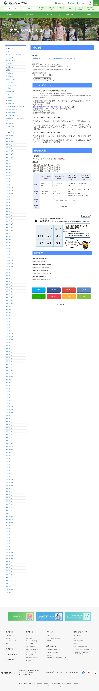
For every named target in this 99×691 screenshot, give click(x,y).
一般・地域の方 (80, 9)
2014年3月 (9, 507)
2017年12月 (9, 370)
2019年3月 (9, 324)
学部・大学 (49, 632)
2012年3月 (9, 580)
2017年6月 (9, 388)
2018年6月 (9, 352)
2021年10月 (9, 230)
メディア (9, 64)
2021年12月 (9, 224)
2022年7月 (9, 203)
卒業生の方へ (10, 73)
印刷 (84, 296)
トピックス (9, 58)
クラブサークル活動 (31, 652)
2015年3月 (9, 470)
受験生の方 (41, 9)
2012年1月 (9, 586)
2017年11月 (9, 373)
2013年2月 (9, 546)
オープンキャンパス (12, 9)
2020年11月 (9, 263)
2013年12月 (9, 516)
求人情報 (48, 655)
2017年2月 (9, 400)
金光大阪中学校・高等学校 (41, 683)
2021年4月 (9, 248)
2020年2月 (9, 291)
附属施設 (48, 641)
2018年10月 (9, 339)
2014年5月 (9, 501)
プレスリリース (11, 61)
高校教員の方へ (11, 127)
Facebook (54, 290)
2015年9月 (9, 452)
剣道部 (8, 70)
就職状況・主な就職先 (52, 652)
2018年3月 (9, 361)
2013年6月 (9, 534)
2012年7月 (9, 568)
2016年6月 (9, 425)
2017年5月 (9, 391)
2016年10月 (9, 412)
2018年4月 (9, 358)
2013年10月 (9, 522)
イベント (9, 51)
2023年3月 (9, 178)
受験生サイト (9, 638)
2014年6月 (9, 498)
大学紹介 (48, 635)
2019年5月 (9, 318)
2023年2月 (9, 181)
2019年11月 (9, 300)
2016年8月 (9, 419)
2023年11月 (9, 154)
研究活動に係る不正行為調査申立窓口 (83, 649)
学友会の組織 (29, 655)
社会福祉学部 (10, 103)
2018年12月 (9, 333)
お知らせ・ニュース (31, 635)
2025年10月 (9, 136)
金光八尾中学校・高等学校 (71, 683)
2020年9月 (9, 269)
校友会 (71, 9)
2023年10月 (9, 157)
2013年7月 (9, 531)
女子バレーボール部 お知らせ (15, 106)
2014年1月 (9, 513)
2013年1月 (9, 549)
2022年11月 (9, 190)
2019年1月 (9, 330)
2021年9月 (9, 233)
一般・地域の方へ (11, 654)
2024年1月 (9, 148)
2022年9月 (9, 196)
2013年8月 (9, 528)
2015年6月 (9, 461)
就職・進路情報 (51, 646)
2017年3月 (9, 397)
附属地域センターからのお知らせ (15, 119)
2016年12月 (9, 406)
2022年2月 (9, 218)
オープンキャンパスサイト (13, 641)
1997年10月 (9, 589)
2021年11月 (9, 227)
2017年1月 (9, 403)
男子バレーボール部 (12, 115)
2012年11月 (9, 556)
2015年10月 (9, 449)
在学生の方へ (10, 82)
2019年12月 (9, 297)
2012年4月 (9, 577)
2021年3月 (9, 251)
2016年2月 (9, 437)
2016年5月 (9, 428)
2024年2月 (9, 145)
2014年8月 (9, 492)
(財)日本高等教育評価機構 (53, 638)
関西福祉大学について (80, 632)
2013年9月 (9, 525)
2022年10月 (9, 193)
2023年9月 (9, 160)
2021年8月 (9, 236)
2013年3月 (9, 543)
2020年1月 (9, 294)
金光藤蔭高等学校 (56, 683)
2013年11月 (9, 519)
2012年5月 (9, 574)
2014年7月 (9, 495)
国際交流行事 (10, 91)
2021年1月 (9, 257)
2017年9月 (9, 379)
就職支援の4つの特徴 (51, 649)
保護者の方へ (10, 67)
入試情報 (29, 9)
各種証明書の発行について (33, 649)
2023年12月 (9, 151)
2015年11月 (9, 446)
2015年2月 (9, 473)
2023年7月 (9, 166)
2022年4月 (9, 212)
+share (69, 296)
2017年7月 (9, 385)
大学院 (8, 94)
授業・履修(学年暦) (78, 641)
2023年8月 (9, 163)
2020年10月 (9, 266)
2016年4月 (9, 431)
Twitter (38, 290)
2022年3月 (9, 215)
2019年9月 (9, 306)
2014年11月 (9, 482)
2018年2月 (9, 364)
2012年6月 (9, 571)
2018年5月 (9, 355)
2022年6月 (9, 206)
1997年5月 (9, 592)
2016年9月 (9, 416)
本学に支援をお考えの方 (91, 9)
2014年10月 (9, 486)
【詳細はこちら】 (69, 107)
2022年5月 (9, 209)
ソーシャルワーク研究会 (13, 55)
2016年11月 (9, 409)
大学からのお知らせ (12, 85)
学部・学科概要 (77, 635)
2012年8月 (9, 565)
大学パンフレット (10, 643)
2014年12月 (9, 479)
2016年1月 (9, 440)
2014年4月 (9, 504)
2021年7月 (9, 239)
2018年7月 (9, 349)
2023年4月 (9, 175)
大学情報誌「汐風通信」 (32, 657)
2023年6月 (9, 169)
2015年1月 (9, 476)
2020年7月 (9, 276)
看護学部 (9, 100)
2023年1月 (9, 184)
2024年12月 (9, 142)
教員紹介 (75, 643)
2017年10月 (9, 376)
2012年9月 (9, 562)
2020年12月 (9, 260)
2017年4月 (9, 394)
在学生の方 (51, 9)
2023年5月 (9, 172)
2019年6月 (9, 315)
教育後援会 (61, 9)
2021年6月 (9, 242)
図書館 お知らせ (11, 79)
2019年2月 (9, 327)
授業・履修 (29, 638)
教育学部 (9, 97)
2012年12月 (9, 552)
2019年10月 (9, 303)
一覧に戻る (62, 304)
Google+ (69, 290)
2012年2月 (9, 583)
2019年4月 (9, 321)
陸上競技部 (9, 123)
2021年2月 (9, 254)
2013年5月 (9, 537)
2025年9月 (9, 139)
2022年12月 (9, 187)
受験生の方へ (10, 76)
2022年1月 (9, 221)
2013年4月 (9, 540)
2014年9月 (9, 489)
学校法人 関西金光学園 (25, 683)
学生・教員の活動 (11, 109)
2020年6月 (9, 279)
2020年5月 (9, 282)
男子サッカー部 (11, 112)
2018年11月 (9, 336)
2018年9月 (9, 343)
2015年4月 (9, 467)
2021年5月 (9, 245)
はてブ (84, 290)
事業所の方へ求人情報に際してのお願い (56, 658)
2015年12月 (9, 443)
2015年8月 (9, 455)
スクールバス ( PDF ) (31, 641)
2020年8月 (9, 273)
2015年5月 (9, 464)
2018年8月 (9, 346)
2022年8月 (9, 199)
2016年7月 (9, 422)
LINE (38, 296)
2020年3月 (9, 288)
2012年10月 (9, 559)
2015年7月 (9, 458)
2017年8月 (9, 382)
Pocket (53, 296)
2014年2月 (9, 510)
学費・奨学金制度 (30, 646)
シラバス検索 (29, 643)
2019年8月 (9, 309)
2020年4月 (9, 285)
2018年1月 (9, 367)
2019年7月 (9, 312)
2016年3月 (9, 434)
